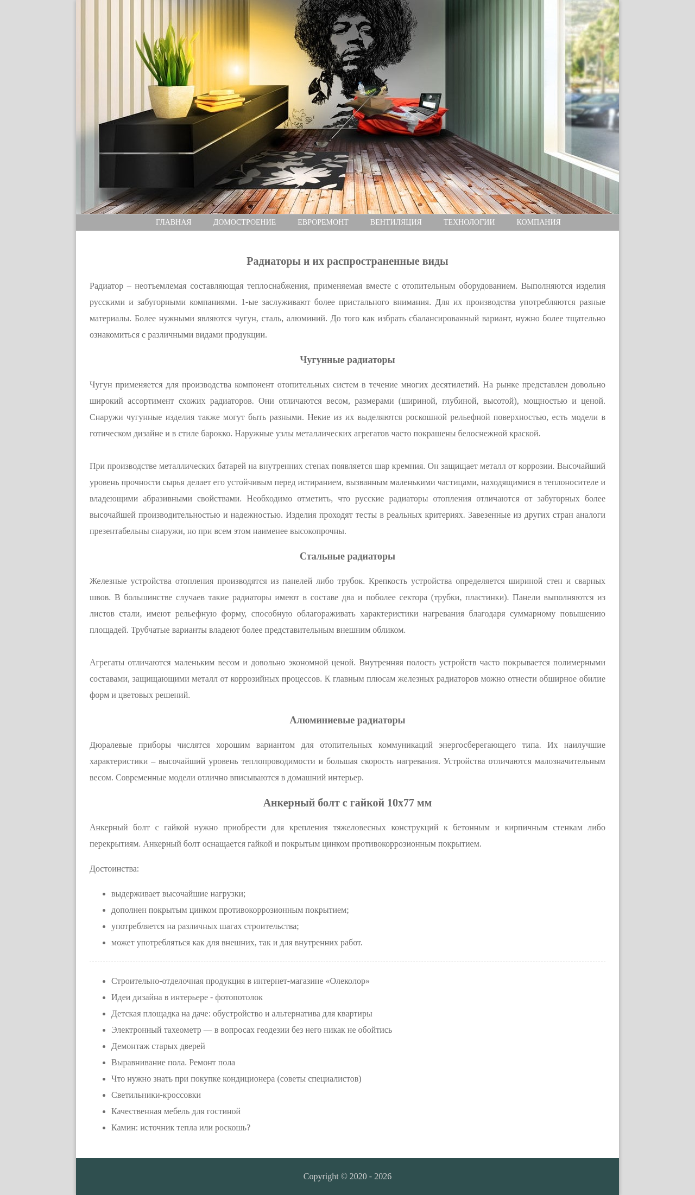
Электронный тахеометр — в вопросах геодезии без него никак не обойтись (251, 1029)
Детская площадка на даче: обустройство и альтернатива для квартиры (241, 1013)
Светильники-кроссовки (156, 1094)
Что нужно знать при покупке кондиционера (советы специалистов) (236, 1078)
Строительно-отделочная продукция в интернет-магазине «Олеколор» (240, 981)
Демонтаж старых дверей (158, 1046)
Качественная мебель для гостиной (176, 1111)
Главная (174, 222)
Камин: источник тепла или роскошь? (180, 1127)
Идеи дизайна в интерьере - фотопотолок (187, 997)
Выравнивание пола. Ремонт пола (173, 1062)
